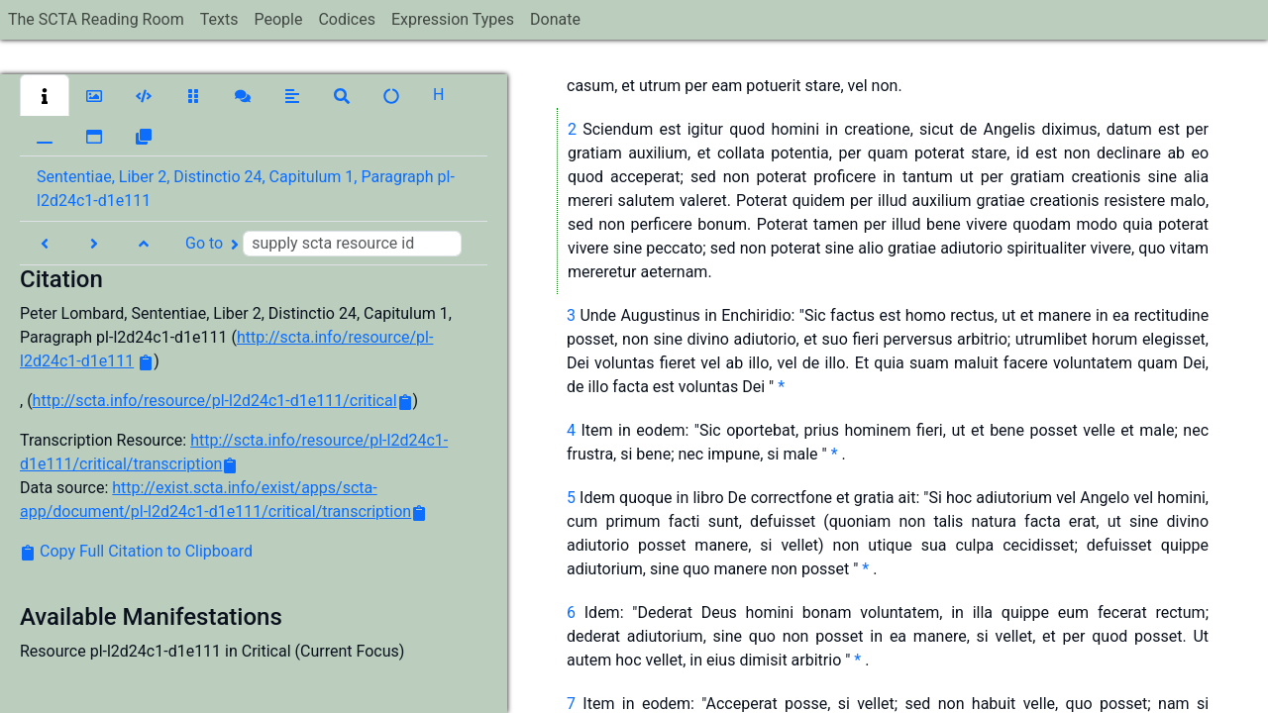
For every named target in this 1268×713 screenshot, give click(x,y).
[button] (44, 95)
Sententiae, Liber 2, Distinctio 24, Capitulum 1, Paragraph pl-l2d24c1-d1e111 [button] (246, 188)
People (278, 19)
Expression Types (452, 19)
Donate (555, 19)
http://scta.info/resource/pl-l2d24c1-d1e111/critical (215, 400)
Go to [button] (323, 243)
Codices (346, 19)
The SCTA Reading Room (96, 19)
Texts (219, 19)
